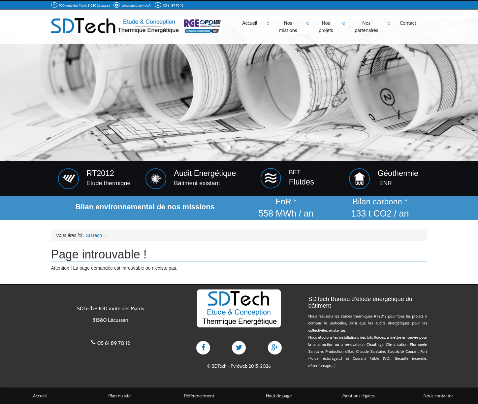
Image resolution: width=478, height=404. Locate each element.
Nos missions (288, 26)
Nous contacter (438, 396)
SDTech (218, 366)
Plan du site (119, 396)
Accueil (249, 23)
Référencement (199, 396)
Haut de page (279, 396)
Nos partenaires (366, 26)
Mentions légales (358, 396)
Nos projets (326, 26)
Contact (408, 23)
